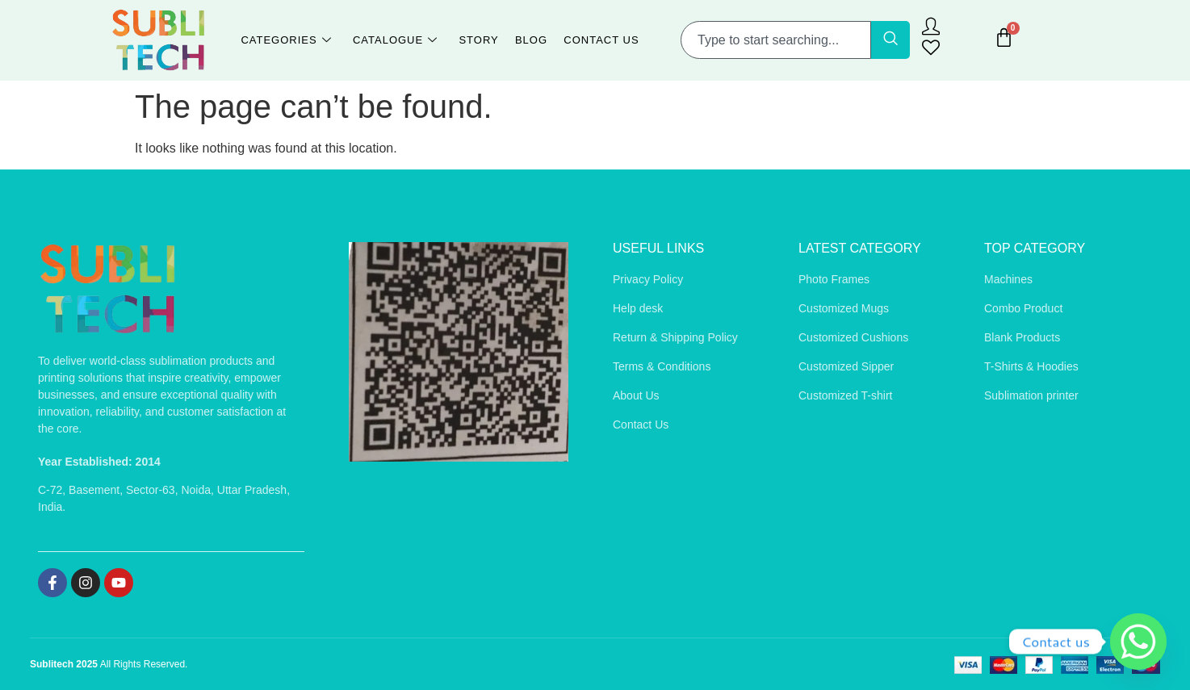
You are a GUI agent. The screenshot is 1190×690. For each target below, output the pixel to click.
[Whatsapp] (1138, 641)
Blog (531, 40)
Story (478, 40)
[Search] (890, 40)
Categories (286, 41)
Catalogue (395, 41)
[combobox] (776, 40)
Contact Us (601, 40)
